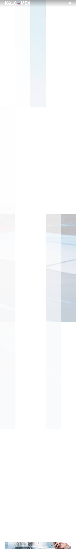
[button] (70, 3)
